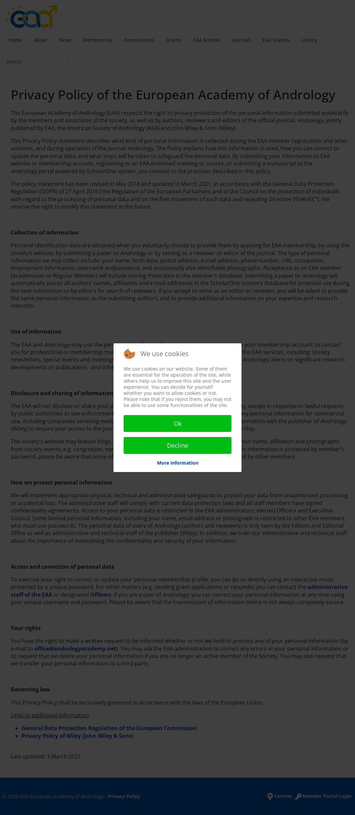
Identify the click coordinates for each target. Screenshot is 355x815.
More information (177, 463)
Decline (177, 445)
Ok (178, 423)
